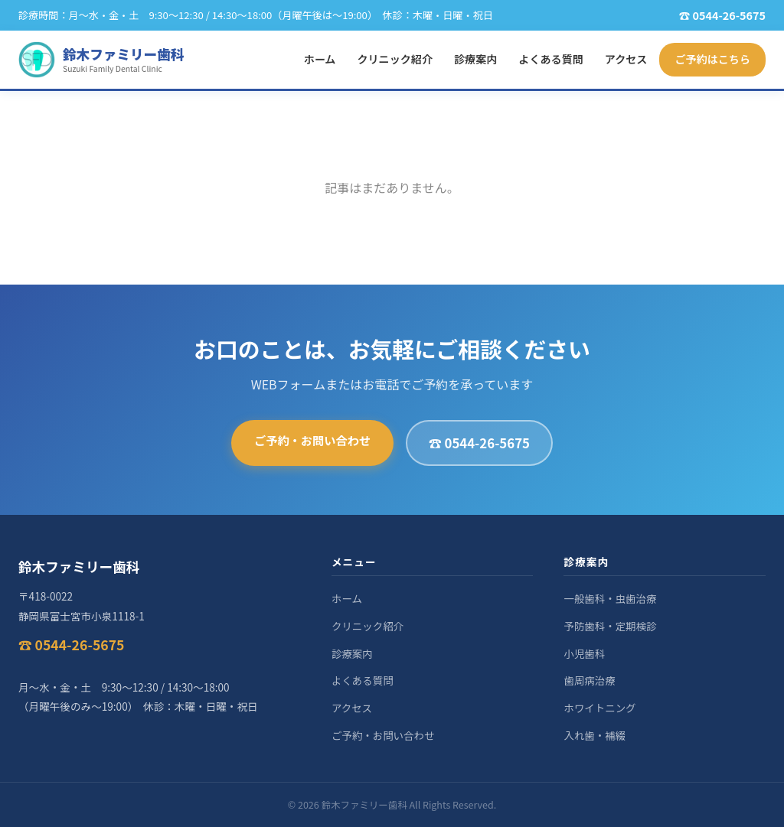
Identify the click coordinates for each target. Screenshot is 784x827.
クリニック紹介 (395, 59)
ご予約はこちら (712, 59)
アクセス (626, 59)
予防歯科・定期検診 (610, 625)
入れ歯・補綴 (595, 735)
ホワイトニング (599, 707)
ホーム (320, 59)
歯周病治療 (589, 680)
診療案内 (475, 59)
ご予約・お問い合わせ (312, 439)
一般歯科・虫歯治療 (610, 598)
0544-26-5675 (729, 15)
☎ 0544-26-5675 (479, 443)
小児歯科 (584, 653)
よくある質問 (550, 59)
